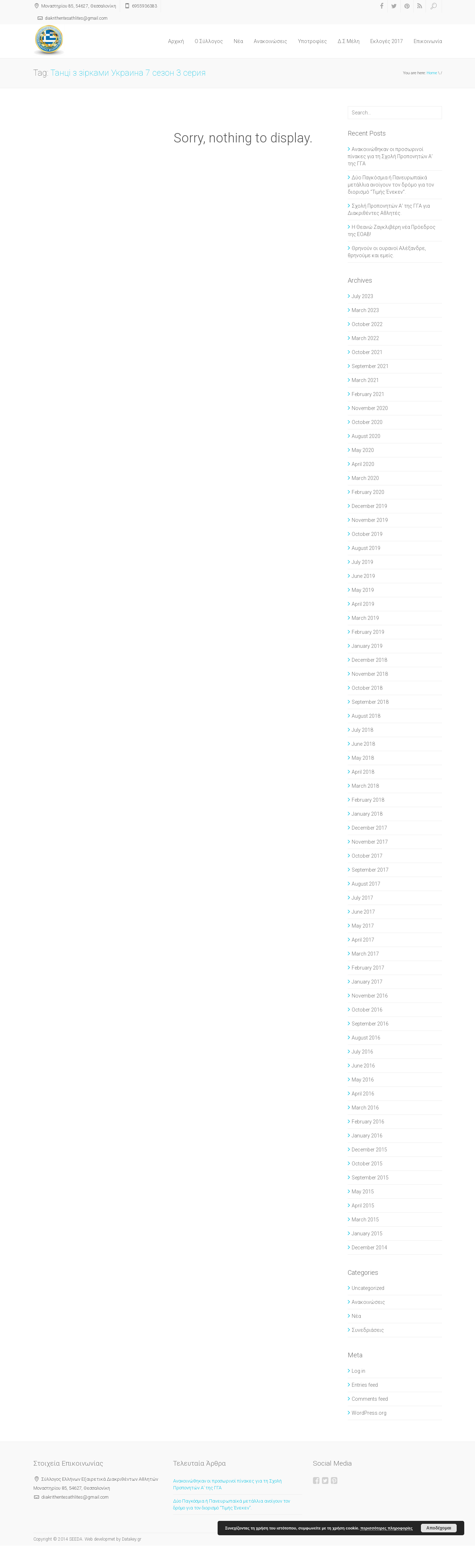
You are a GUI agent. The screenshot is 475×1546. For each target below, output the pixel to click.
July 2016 (362, 1052)
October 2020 (367, 422)
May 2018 (363, 758)
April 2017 (363, 940)
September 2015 (370, 1177)
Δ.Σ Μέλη (349, 41)
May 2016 (363, 1080)
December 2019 (369, 506)
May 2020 (363, 450)
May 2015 (363, 1191)
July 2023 (362, 296)
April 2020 (363, 464)
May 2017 (363, 926)
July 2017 (362, 898)
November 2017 (370, 842)
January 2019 (367, 646)
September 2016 (370, 1024)
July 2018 (362, 730)
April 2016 (363, 1094)
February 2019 (368, 632)
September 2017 (370, 870)
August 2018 (366, 716)
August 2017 (366, 884)
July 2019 (362, 562)
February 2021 (368, 394)
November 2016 (370, 996)
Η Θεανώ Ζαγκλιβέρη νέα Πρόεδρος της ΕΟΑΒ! (392, 230)
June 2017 (363, 912)
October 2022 (367, 324)
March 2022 (365, 338)
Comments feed (370, 1399)
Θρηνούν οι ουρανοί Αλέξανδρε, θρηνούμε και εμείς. (387, 251)
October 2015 (367, 1163)
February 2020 (368, 492)
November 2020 (370, 408)
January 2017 (367, 982)
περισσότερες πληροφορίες (386, 1528)
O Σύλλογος (209, 41)
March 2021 (365, 380)
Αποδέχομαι (438, 1528)
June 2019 (363, 576)
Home (432, 73)
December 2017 (369, 828)
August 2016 (366, 1038)
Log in (358, 1371)
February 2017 (368, 968)
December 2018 (369, 660)
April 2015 (363, 1205)
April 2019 (363, 604)
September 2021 (370, 366)
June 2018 (363, 744)
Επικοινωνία (428, 41)
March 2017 (365, 954)
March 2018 (365, 786)
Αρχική (176, 41)
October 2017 (367, 856)
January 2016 (367, 1136)
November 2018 (370, 674)
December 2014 (369, 1247)
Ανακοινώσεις (270, 41)
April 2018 (363, 772)
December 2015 (369, 1150)
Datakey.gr (131, 1539)
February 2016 (368, 1122)
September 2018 (370, 702)
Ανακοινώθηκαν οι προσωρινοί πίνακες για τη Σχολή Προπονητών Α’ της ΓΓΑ (390, 156)
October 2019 (367, 534)
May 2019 (363, 590)
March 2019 (365, 618)
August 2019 (366, 548)
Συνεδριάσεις (368, 1330)
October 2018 (367, 688)
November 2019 (370, 520)
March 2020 (365, 478)
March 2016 (365, 1108)
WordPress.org (369, 1413)
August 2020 (366, 436)
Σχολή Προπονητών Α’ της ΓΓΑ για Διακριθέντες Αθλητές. (389, 209)
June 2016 (363, 1066)
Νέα (238, 41)
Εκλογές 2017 (386, 41)
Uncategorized (368, 1288)
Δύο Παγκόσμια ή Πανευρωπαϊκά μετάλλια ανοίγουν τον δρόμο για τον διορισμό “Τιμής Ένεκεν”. (391, 185)
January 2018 (367, 814)
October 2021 (367, 352)
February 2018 (368, 800)
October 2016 (367, 1010)
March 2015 (365, 1219)
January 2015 (367, 1233)
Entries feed (365, 1385)
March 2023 (365, 310)
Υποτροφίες (312, 41)
